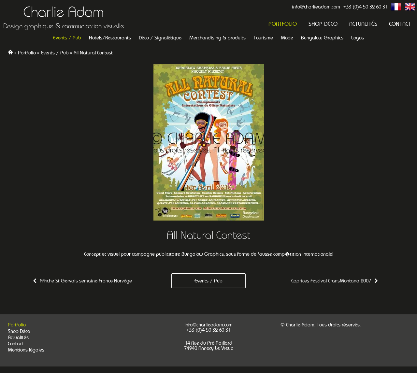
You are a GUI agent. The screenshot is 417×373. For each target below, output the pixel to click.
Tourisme (263, 38)
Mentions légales (26, 349)
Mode (287, 38)
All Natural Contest (93, 53)
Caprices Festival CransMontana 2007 (331, 281)
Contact (400, 24)
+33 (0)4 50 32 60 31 (365, 7)
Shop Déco (323, 24)
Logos (357, 38)
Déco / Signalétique (160, 38)
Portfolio (282, 24)
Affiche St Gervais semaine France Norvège (86, 281)
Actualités (363, 24)
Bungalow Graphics (322, 38)
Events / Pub (55, 53)
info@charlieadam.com (316, 7)
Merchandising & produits (217, 38)
